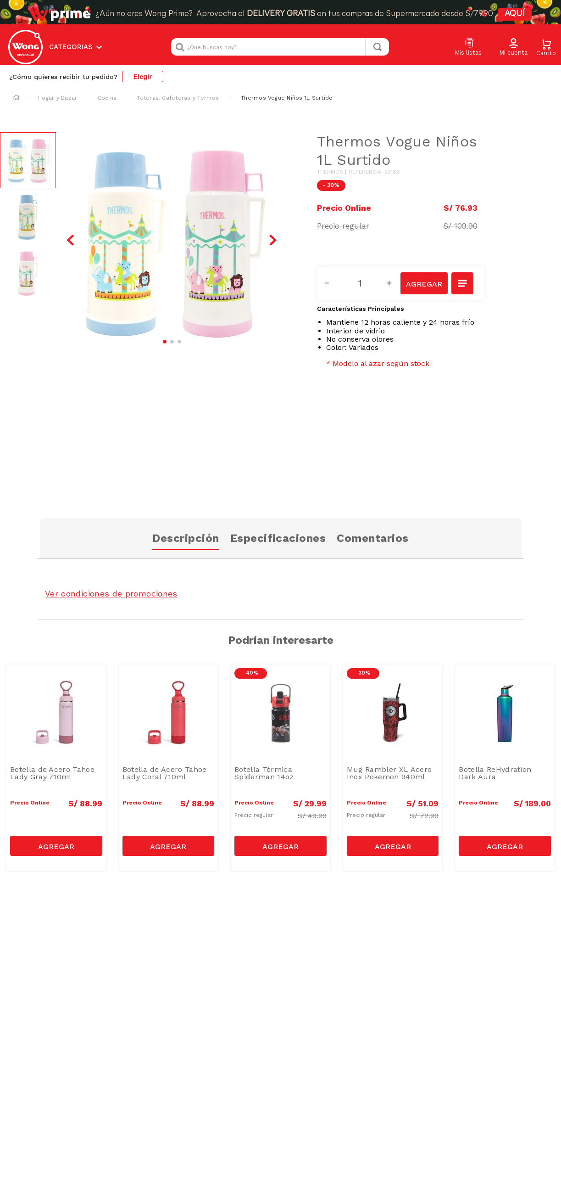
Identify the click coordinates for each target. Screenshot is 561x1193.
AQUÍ (515, 14)
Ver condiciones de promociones (111, 593)
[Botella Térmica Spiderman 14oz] (280, 767)
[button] (513, 47)
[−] (332, 283)
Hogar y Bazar (57, 98)
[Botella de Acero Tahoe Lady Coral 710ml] (168, 767)
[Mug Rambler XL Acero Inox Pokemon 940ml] (393, 767)
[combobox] (280, 47)
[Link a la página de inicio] (16, 98)
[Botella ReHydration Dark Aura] (505, 767)
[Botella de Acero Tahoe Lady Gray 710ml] (56, 767)
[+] (394, 283)
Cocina (107, 98)
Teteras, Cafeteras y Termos (177, 98)
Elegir (142, 76)
